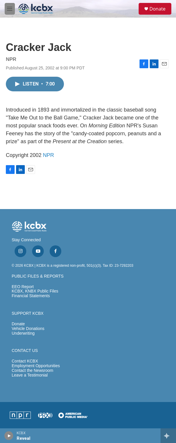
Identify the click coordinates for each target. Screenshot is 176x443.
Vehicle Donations (28, 328)
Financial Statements (31, 296)
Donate (157, 8)
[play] (9, 436)
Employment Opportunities (36, 366)
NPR (48, 155)
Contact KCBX (25, 361)
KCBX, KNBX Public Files (35, 291)
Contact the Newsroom (32, 370)
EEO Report (23, 287)
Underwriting (23, 333)
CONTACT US (25, 350)
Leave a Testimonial (30, 375)
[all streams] (168, 435)
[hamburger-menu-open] (10, 9)
